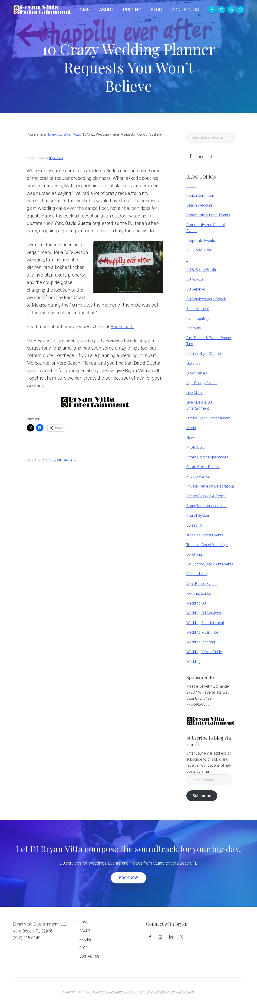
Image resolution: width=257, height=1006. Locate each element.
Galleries (193, 363)
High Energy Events (201, 383)
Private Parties (198, 476)
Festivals (193, 328)
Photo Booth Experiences (207, 457)
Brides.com (122, 326)
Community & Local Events (208, 215)
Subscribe (201, 795)
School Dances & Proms (206, 496)
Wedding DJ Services (203, 613)
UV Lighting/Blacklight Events (209, 564)
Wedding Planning (200, 642)
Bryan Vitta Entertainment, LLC (112, 991)
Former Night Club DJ (203, 353)
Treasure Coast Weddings (207, 545)
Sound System (198, 515)
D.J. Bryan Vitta (53, 460)
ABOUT (84, 930)
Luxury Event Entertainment (208, 418)
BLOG (83, 947)
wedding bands (198, 593)
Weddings (70, 460)
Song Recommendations (206, 506)
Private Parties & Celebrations (210, 486)
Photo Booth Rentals (203, 467)
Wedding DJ (196, 603)
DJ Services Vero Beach (206, 299)
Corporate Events (200, 240)
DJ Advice (194, 279)
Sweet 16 (194, 525)
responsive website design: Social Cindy (165, 991)
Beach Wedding (199, 205)
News (191, 437)
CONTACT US (89, 956)
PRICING (85, 939)
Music (191, 428)
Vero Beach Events (201, 584)
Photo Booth (196, 447)
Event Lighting (197, 318)
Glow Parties (196, 373)
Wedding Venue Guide (204, 652)
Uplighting (194, 554)
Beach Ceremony (200, 195)
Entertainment (197, 309)
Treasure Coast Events (204, 535)
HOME (84, 922)
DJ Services (196, 289)
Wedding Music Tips (202, 632)
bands (191, 186)
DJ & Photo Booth (201, 269)
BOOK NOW (128, 878)
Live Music (194, 393)
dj (187, 260)
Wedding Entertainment (205, 623)
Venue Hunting (197, 574)
